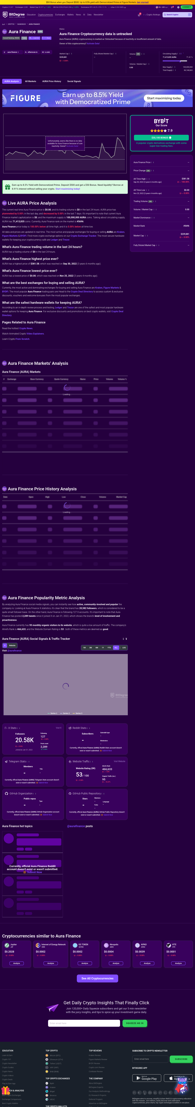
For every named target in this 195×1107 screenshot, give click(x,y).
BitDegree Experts (96, 1087)
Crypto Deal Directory (82, 291)
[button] (117, 7)
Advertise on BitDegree (98, 1103)
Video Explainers (35, 333)
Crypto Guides (8, 1067)
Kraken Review (95, 1055)
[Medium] (160, 1092)
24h (138, 54)
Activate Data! (93, 43)
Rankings (22, 24)
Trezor (66, 239)
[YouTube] (145, 1092)
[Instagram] (165, 1092)
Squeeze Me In (134, 1023)
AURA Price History (52, 81)
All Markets (31, 81)
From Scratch (22, 339)
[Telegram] (139, 1092)
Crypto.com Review (97, 1067)
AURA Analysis (11, 81)
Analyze (16, 963)
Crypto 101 (6, 1059)
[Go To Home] (4, 24)
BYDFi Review (94, 1063)
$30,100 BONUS (161, 137)
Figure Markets (10, 235)
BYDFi (23, 235)
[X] (134, 1092)
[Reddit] (170, 1092)
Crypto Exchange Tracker (83, 235)
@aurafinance (14, 650)
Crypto (12, 24)
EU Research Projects (97, 1095)
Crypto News (25, 328)
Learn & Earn (7, 1055)
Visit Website (119, 761)
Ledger (54, 239)
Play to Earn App (8, 1083)
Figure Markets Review (98, 1059)
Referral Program (96, 1099)
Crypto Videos (7, 1075)
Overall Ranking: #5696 (11, 38)
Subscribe (181, 1059)
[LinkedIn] (155, 1092)
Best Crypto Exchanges (11, 1095)
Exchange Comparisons (11, 1099)
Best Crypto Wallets (10, 1103)
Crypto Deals (7, 1079)
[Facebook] (150, 1092)
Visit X (58, 728)
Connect (186, 7)
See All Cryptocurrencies (97, 978)
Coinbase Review (96, 1071)
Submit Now (107, 751)
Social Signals (74, 81)
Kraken (120, 232)
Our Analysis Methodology (99, 1091)
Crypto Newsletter (9, 1063)
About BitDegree (95, 1083)
